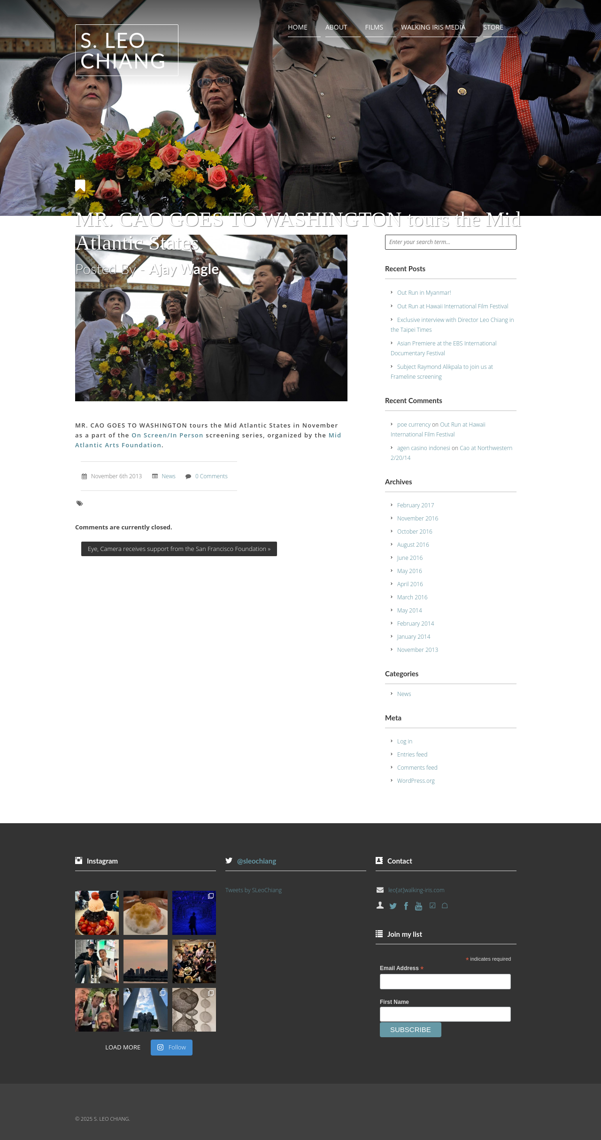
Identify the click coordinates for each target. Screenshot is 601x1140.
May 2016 (409, 571)
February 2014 (415, 623)
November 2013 (417, 650)
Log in (404, 741)
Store (493, 27)
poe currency (414, 424)
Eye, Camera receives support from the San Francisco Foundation (179, 548)
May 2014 (409, 610)
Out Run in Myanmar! (424, 293)
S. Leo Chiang (123, 50)
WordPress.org (416, 781)
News (169, 476)
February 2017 (415, 505)
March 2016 (412, 597)
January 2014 (414, 637)
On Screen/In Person (168, 435)
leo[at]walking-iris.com (416, 890)
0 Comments (211, 476)
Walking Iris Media (433, 27)
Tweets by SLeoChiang (253, 890)
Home (298, 27)
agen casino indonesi (423, 448)
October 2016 (414, 532)
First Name (394, 1002)
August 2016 (413, 545)
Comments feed (417, 768)
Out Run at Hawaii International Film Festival (452, 306)
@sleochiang (256, 861)
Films (374, 27)
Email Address (402, 968)
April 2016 (410, 584)
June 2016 (410, 558)
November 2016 (417, 518)
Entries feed (412, 754)
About (336, 27)
